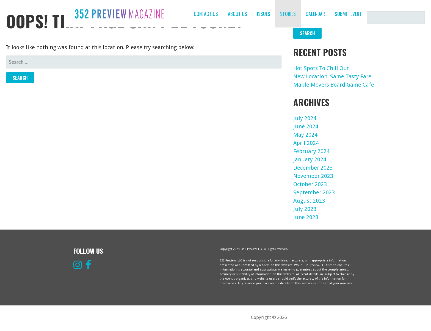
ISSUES (263, 13)
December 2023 (313, 167)
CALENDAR (315, 13)
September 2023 (314, 192)
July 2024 (304, 118)
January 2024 (309, 159)
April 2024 (306, 143)
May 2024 (305, 134)
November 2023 (313, 176)
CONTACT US (206, 13)
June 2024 (305, 126)
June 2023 (305, 217)
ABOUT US (237, 13)
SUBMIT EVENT (348, 13)
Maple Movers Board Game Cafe (333, 84)
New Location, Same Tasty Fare (332, 76)
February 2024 (311, 151)
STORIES (288, 13)
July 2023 (304, 209)
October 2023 (310, 184)
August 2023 (309, 200)
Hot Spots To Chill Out (321, 68)
